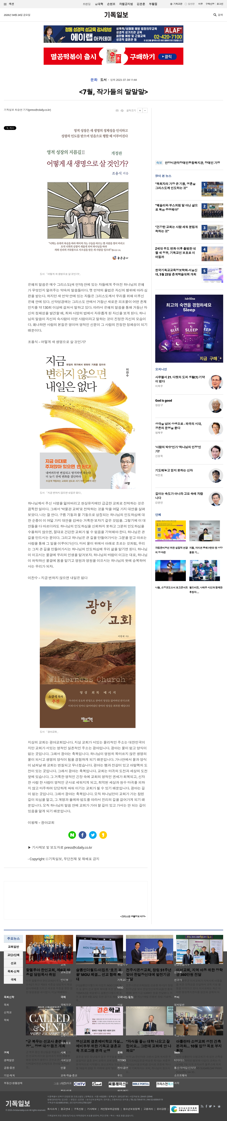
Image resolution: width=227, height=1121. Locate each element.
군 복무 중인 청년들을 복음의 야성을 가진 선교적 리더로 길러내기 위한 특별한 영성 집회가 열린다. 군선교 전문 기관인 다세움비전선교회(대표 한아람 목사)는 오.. (48, 1059)
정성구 (159, 405)
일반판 (191, 4)
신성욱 (159, 456)
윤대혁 (99, 4)
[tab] (13, 947)
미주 (200, 4)
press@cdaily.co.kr (39, 110)
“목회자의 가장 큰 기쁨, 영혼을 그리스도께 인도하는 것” (175, 186)
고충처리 (148, 1109)
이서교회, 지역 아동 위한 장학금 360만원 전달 (199, 972)
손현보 (111, 4)
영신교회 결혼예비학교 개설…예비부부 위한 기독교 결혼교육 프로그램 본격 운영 (99, 1046)
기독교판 (177, 4)
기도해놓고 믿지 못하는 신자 (174, 470)
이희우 (159, 386)
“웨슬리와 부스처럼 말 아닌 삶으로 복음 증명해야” (176, 207)
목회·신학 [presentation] (13, 971)
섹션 (9, 4)
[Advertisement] (189, 132)
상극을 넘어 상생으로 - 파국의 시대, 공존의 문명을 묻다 (178, 426)
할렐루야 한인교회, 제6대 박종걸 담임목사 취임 (48, 972)
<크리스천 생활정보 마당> (133, 916)
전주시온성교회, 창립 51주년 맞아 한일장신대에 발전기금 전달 (148, 975)
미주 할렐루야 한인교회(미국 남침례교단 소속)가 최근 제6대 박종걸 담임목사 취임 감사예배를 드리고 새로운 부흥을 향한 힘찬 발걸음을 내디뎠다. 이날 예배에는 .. (49, 986)
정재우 (159, 432)
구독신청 (210, 4)
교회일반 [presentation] (13, 947)
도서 (103, 80)
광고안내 (65, 1109)
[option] (172, 538)
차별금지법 (126, 4)
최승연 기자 (21, 110)
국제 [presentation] (13, 980)
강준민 (159, 502)
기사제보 (92, 1109)
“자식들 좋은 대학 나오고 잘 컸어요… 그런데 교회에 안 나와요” (148, 1046)
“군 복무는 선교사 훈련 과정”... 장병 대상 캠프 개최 (46, 1044)
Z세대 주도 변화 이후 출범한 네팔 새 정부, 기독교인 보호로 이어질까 (175, 252)
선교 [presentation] (13, 963)
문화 (93, 80)
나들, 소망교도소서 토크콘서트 (171, 587)
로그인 (220, 4)
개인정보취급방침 (109, 1109)
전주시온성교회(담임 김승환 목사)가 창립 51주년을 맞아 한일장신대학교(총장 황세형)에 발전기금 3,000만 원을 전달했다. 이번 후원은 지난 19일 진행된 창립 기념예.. (149, 991)
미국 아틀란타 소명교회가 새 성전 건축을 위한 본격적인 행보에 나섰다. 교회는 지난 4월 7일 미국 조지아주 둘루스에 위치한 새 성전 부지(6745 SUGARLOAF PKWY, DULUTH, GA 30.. (199, 1064)
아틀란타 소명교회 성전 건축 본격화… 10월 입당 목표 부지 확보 (199, 1046)
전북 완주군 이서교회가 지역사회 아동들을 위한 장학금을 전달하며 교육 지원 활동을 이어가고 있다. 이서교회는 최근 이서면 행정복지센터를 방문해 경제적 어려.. (199, 988)
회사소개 (52, 1109)
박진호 (159, 475)
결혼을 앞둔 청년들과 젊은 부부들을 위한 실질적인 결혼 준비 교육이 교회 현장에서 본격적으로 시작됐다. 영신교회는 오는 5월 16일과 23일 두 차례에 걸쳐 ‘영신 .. (99, 1062)
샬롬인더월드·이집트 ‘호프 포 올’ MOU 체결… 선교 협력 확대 (99, 975)
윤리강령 (161, 1109)
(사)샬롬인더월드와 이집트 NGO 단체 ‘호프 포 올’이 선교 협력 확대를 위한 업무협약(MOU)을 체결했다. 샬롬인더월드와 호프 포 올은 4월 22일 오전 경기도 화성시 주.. (99, 992)
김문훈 (141, 4)
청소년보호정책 (131, 1109)
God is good (163, 400)
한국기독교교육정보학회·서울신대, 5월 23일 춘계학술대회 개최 (176, 272)
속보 (159, 163)
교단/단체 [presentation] (13, 955)
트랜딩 (86, 4)
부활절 (153, 4)
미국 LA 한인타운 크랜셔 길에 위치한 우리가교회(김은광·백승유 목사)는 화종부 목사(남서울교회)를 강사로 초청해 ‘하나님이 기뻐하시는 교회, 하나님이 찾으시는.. (148, 1064)
